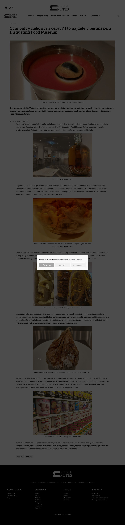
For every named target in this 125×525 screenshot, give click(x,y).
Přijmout (46, 265)
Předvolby (78, 265)
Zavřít (62, 265)
